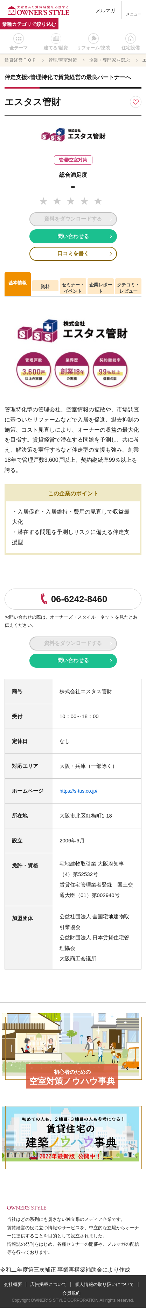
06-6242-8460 (79, 602)
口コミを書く (73, 257)
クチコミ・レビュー (128, 292)
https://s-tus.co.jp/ (80, 797)
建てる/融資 (56, 48)
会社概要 (45, 1290)
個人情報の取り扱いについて (57, 1299)
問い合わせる (73, 238)
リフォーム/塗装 (93, 48)
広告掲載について (83, 1290)
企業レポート (100, 292)
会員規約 (107, 1299)
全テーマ (18, 48)
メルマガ (106, 10)
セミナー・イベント (73, 292)
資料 (45, 290)
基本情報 (17, 286)
